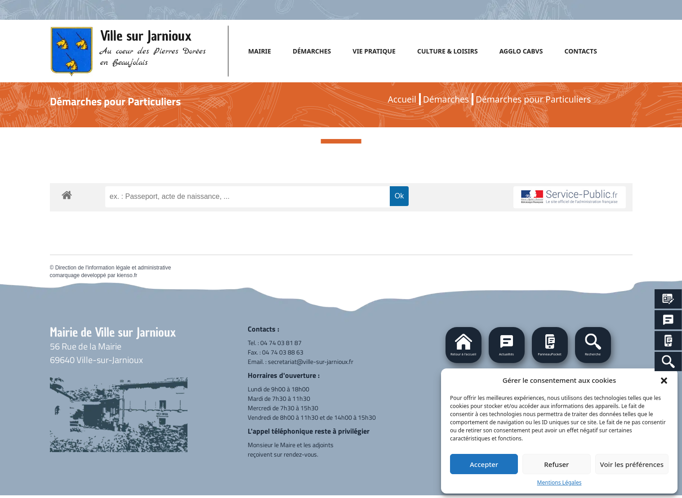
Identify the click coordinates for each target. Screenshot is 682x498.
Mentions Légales (559, 482)
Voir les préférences (632, 464)
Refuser (556, 464)
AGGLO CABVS (521, 51)
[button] (664, 380)
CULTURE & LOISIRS (447, 51)
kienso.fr (127, 275)
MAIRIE (259, 51)
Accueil (402, 99)
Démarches (446, 99)
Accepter (484, 464)
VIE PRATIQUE (374, 51)
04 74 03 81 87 (281, 342)
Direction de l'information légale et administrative (113, 268)
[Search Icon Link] (668, 361)
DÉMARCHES (312, 51)
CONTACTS (580, 51)
